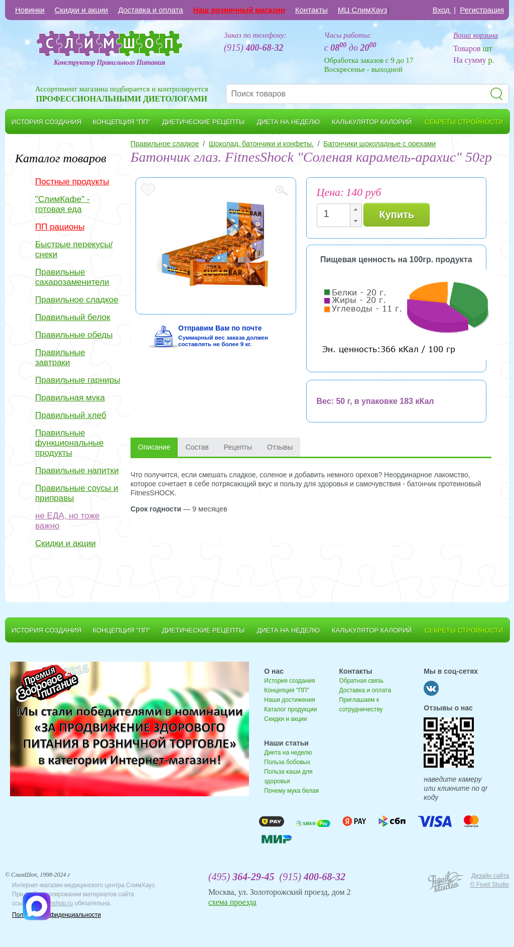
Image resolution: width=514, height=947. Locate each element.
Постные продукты (72, 181)
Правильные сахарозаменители (72, 277)
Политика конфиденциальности (56, 914)
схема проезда (232, 902)
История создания (289, 680)
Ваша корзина (475, 35)
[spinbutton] (336, 214)
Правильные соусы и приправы (76, 493)
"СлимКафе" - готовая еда (62, 204)
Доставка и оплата (150, 10)
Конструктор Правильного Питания (109, 62)
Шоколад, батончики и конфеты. (261, 144)
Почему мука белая (291, 790)
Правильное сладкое (76, 299)
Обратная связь (361, 680)
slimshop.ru (57, 903)
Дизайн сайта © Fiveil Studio (489, 880)
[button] (355, 210)
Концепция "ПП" (286, 690)
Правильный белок (72, 317)
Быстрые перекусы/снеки (73, 249)
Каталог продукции (290, 709)
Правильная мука (70, 397)
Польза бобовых (287, 762)
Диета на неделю (288, 752)
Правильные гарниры (77, 380)
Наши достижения (289, 699)
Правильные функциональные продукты (69, 443)
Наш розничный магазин (239, 10)
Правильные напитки (76, 470)
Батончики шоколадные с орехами (379, 144)
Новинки (30, 10)
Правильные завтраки (60, 357)
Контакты (311, 10)
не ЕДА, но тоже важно (67, 521)
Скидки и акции (81, 10)
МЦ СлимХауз (363, 10)
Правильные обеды (73, 335)
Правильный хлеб (70, 415)
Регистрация (482, 10)
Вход (442, 10)
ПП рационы (59, 227)
